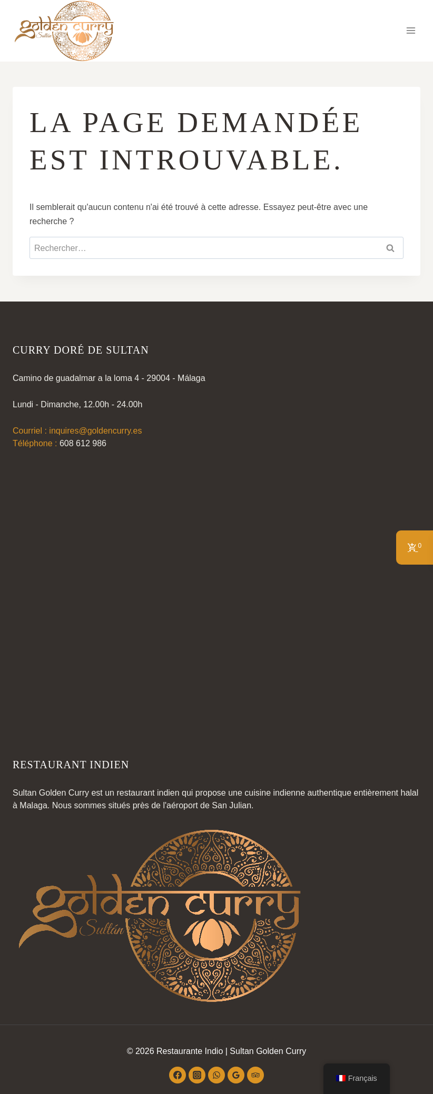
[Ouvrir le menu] (410, 31)
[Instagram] (197, 1075)
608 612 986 (83, 443)
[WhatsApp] (216, 1075)
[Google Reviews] (236, 1075)
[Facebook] (177, 1075)
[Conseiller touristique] (255, 1075)
